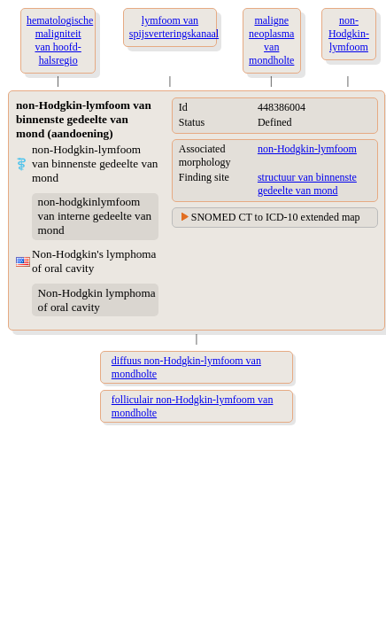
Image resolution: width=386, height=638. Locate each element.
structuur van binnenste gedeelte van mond (307, 184)
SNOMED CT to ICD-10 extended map (275, 217)
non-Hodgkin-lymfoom (307, 149)
